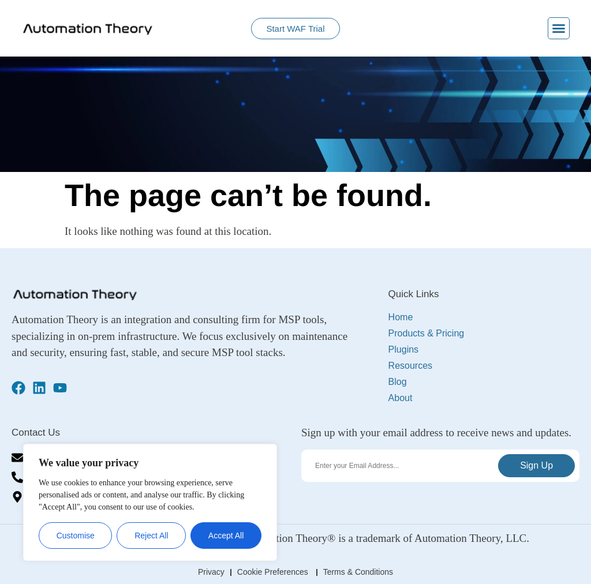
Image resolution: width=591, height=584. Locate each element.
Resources (413, 366)
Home (400, 317)
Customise (76, 535)
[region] (150, 502)
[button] (559, 28)
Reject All (151, 535)
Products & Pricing (429, 333)
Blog (397, 382)
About (400, 398)
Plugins (406, 349)
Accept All (226, 535)
